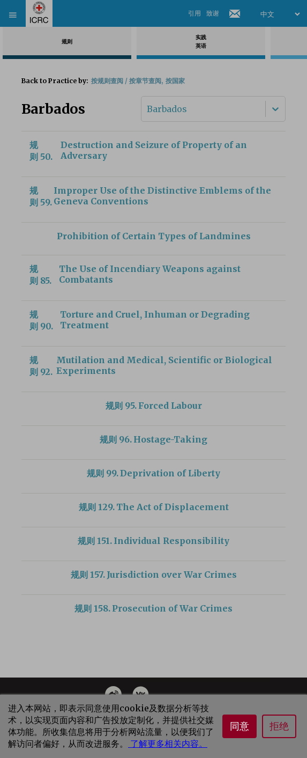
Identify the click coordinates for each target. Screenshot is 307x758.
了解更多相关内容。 (167, 743)
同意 (239, 726)
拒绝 (279, 726)
